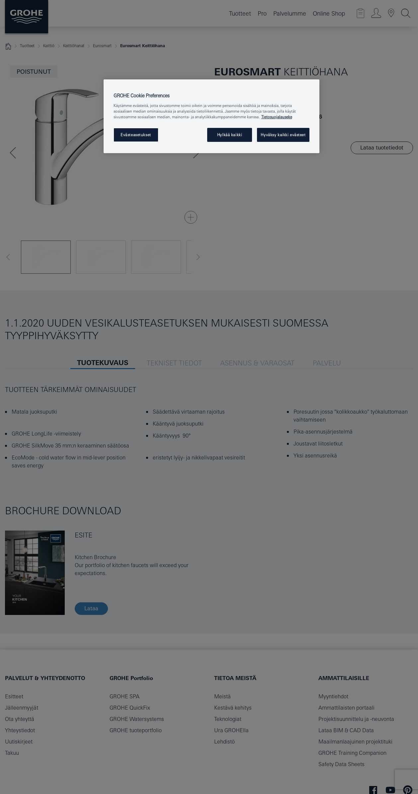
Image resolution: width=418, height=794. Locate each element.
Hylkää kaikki (229, 135)
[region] (211, 116)
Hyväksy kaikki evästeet (283, 135)
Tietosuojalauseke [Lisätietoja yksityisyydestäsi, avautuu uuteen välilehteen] (276, 117)
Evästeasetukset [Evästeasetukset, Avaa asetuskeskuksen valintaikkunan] (136, 135)
